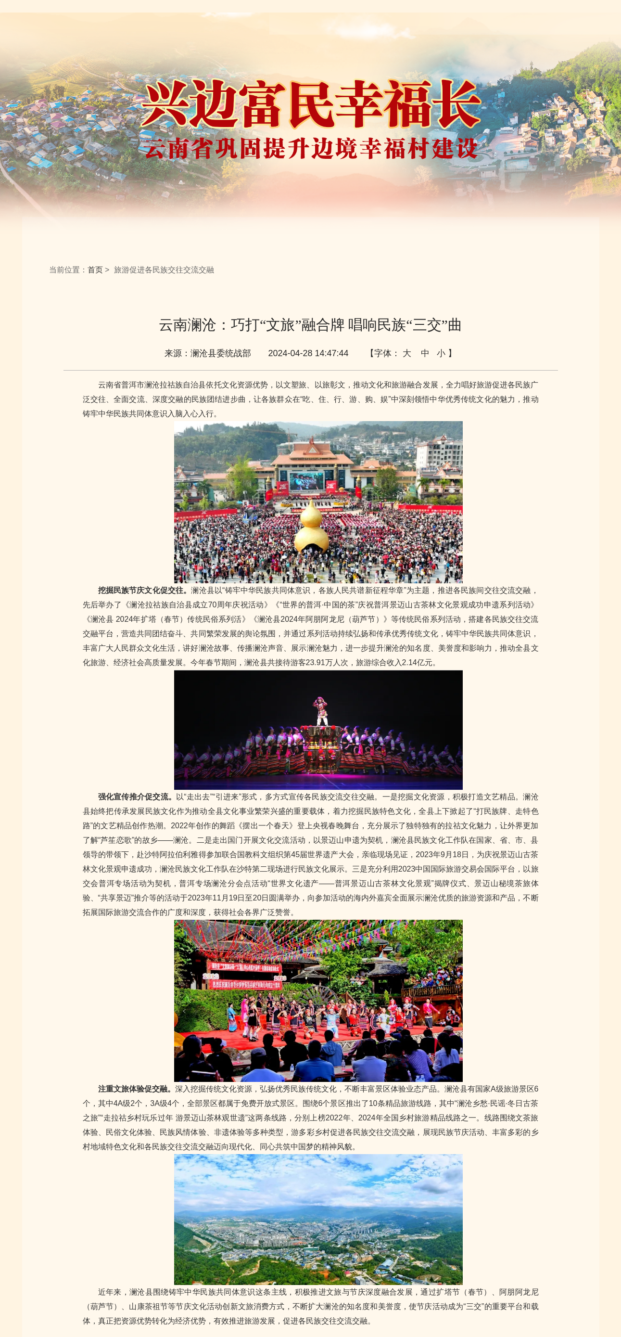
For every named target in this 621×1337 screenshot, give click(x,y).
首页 (95, 270)
